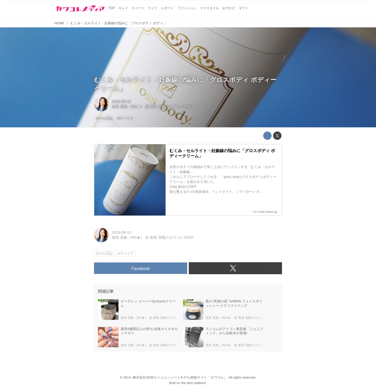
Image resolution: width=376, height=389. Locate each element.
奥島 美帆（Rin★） (128, 106)
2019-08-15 (121, 101)
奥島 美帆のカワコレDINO (171, 106)
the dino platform (193, 383)
